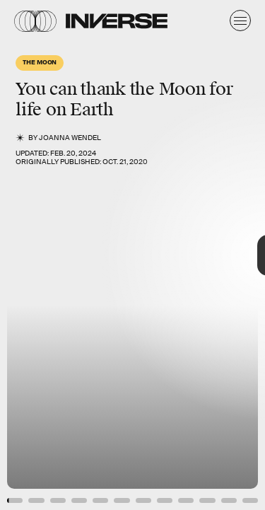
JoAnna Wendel (70, 137)
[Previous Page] (44, 255)
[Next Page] (176, 255)
